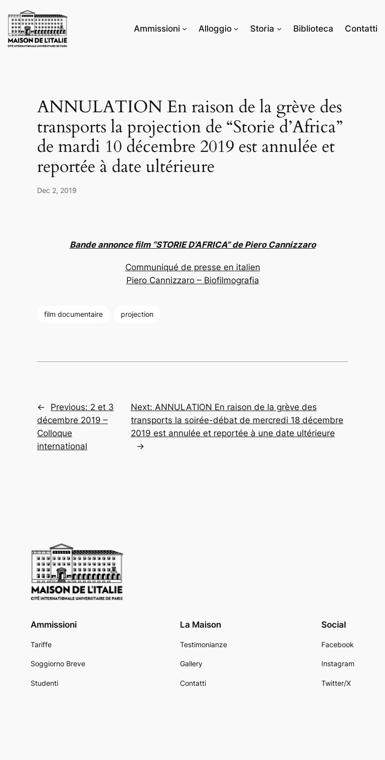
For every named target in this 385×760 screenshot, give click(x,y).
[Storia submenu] (279, 28)
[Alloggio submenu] (236, 28)
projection (137, 314)
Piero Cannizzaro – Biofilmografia (192, 280)
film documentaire (73, 314)
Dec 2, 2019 (57, 190)
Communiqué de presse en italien (192, 267)
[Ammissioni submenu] (184, 28)
